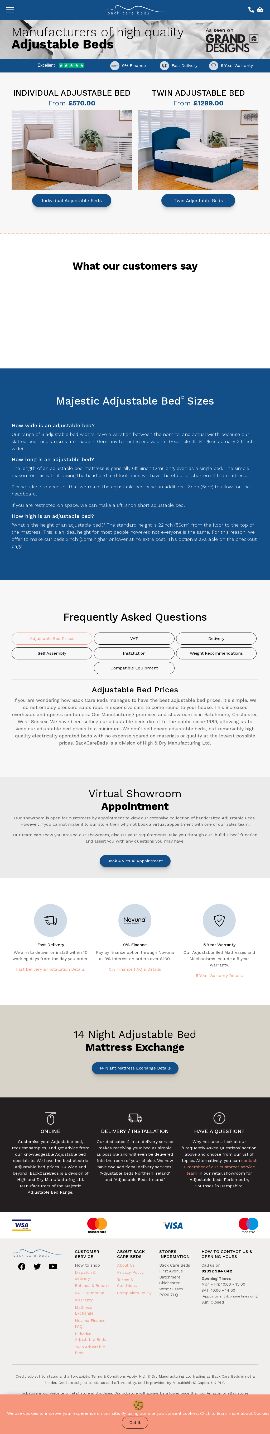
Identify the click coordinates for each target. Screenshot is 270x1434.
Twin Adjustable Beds (198, 200)
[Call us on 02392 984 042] (250, 10)
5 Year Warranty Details (219, 975)
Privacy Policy (130, 1272)
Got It (135, 1422)
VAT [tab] (134, 638)
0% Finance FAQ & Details (135, 969)
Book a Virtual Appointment (135, 860)
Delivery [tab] (216, 638)
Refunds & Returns (92, 1285)
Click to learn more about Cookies (234, 1413)
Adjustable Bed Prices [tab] (52, 638)
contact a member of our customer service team (220, 1167)
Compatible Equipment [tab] (134, 667)
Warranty (84, 1300)
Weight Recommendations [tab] (216, 653)
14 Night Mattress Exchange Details (135, 1068)
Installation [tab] (134, 653)
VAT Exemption (89, 1293)
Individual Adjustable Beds (72, 200)
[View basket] (259, 10)
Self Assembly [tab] (52, 653)
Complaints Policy (134, 1293)
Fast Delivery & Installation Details (50, 969)
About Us (126, 1265)
